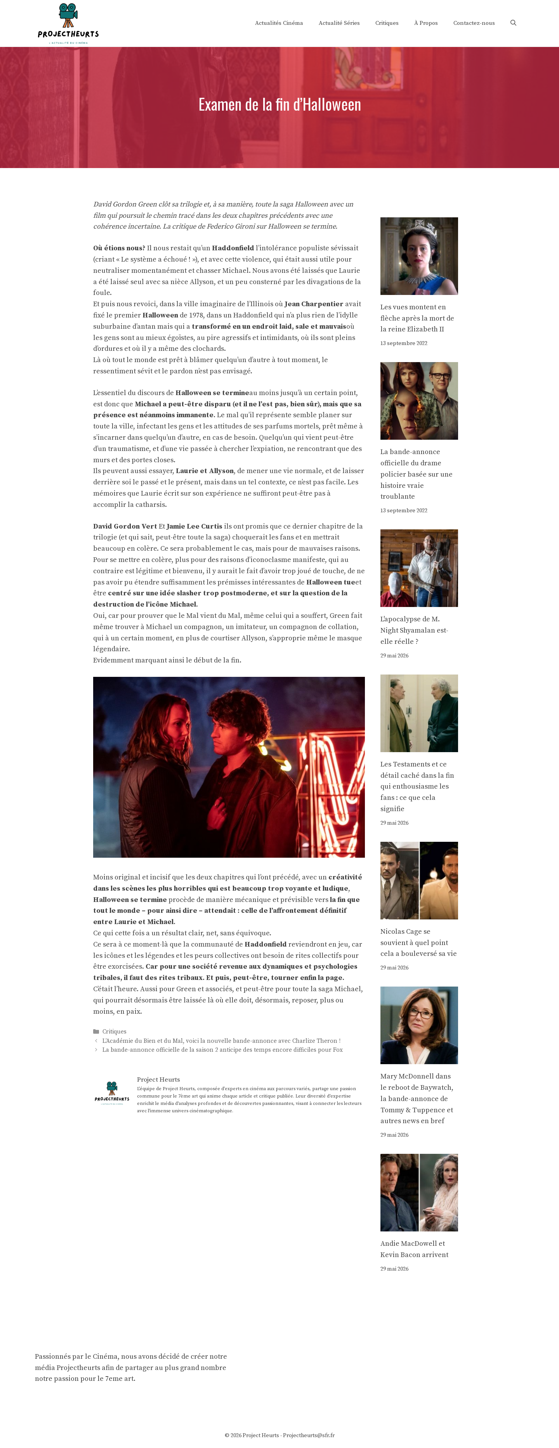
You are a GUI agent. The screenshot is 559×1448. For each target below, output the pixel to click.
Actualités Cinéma (279, 23)
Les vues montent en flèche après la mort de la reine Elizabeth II (417, 318)
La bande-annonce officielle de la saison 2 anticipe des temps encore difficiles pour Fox (222, 1050)
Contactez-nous (474, 23)
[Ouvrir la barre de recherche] (513, 23)
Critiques (387, 23)
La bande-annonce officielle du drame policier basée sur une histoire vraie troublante (416, 474)
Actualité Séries (339, 23)
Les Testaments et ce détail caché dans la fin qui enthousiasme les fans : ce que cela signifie (417, 786)
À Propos (426, 23)
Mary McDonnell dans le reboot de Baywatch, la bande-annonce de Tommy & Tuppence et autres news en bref (416, 1098)
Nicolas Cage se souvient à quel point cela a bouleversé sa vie (418, 943)
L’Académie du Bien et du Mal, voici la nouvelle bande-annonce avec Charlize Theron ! (221, 1041)
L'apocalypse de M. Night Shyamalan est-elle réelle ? (414, 630)
